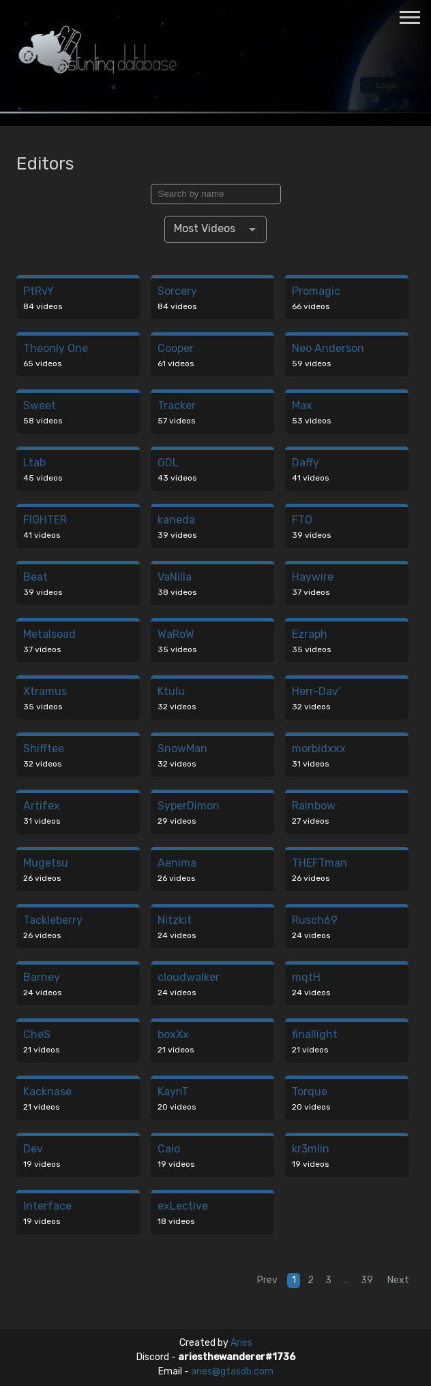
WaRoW (176, 634)
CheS (36, 1035)
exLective (183, 1206)
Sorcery (177, 291)
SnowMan (182, 749)
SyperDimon (189, 806)
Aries (241, 1343)
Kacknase (47, 1092)
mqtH (306, 977)
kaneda (176, 520)
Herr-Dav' (316, 692)
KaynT (173, 1092)
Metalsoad (49, 634)
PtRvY (38, 291)
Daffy (305, 463)
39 (367, 1280)
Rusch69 (315, 920)
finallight (315, 1035)
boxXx (173, 1035)
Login (387, 85)
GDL (168, 463)
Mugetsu (45, 863)
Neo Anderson (328, 348)
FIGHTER (45, 520)
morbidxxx (319, 749)
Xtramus (45, 692)
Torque (309, 1092)
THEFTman (319, 863)
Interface (47, 1206)
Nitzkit (175, 920)
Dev (33, 1149)
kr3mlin (310, 1149)
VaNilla (175, 577)
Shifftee (43, 749)
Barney (41, 977)
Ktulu (171, 692)
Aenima (177, 863)
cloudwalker (189, 977)
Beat (35, 577)
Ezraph (309, 634)
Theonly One (55, 348)
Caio (169, 1149)
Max (302, 406)
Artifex (41, 806)
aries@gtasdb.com (232, 1371)
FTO (302, 520)
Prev (267, 1280)
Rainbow (314, 806)
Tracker (177, 406)
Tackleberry (53, 920)
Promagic (316, 291)
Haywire (312, 577)
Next (398, 1280)
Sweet (39, 406)
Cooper (176, 348)
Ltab (34, 463)
